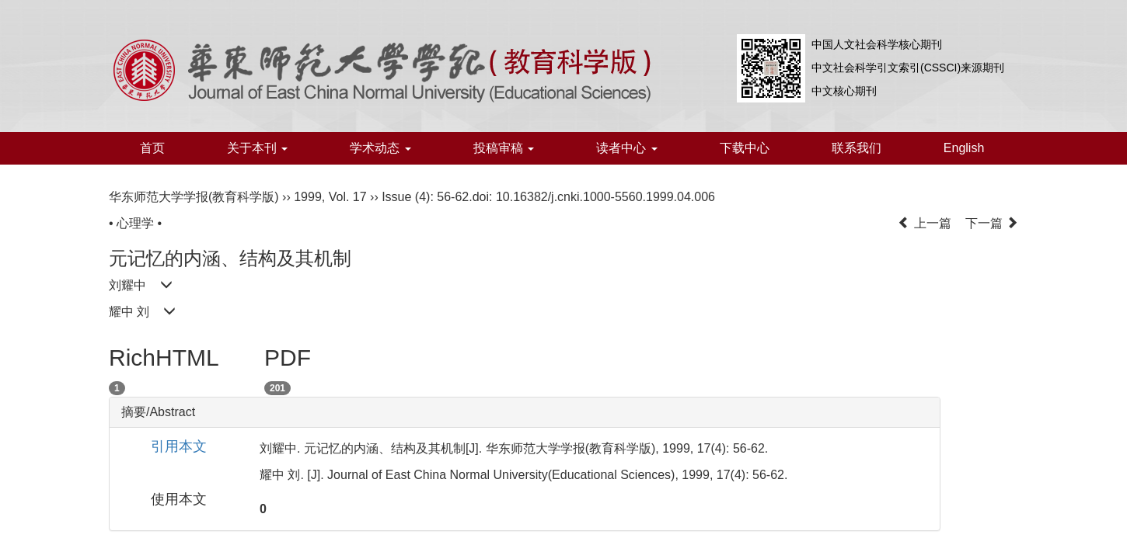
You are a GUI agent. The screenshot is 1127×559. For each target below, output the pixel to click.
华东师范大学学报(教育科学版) (194, 196)
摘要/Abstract (158, 411)
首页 (152, 148)
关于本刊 (257, 148)
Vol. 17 (348, 196)
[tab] (525, 412)
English (964, 148)
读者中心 (626, 148)
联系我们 (856, 148)
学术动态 (380, 148)
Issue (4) (406, 196)
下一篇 (991, 223)
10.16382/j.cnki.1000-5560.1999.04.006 (605, 196)
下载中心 (744, 148)
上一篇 (924, 223)
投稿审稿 (503, 148)
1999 (308, 196)
